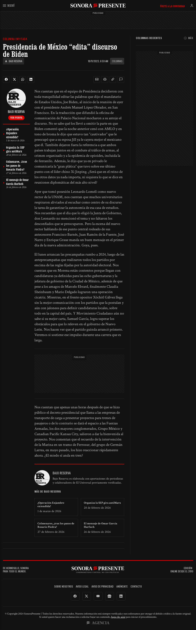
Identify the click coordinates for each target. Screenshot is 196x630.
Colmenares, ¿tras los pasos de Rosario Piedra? (56, 525)
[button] (96, 79)
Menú (9, 5)
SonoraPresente (98, 5)
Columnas (117, 61)
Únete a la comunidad (172, 6)
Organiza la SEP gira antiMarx (102, 503)
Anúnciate (122, 586)
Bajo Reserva (13, 61)
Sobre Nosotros (63, 586)
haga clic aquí (118, 617)
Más (188, 38)
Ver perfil (16, 117)
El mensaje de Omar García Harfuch (100, 525)
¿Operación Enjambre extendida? (51, 504)
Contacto (136, 586)
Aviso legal (82, 586)
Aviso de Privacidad (102, 586)
